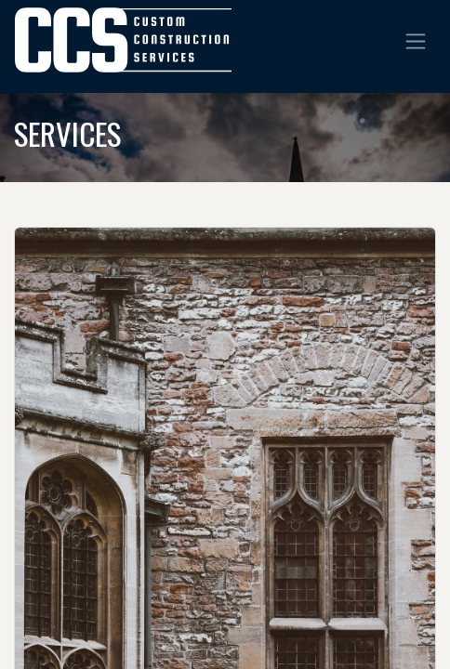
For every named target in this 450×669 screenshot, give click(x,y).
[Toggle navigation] (415, 39)
